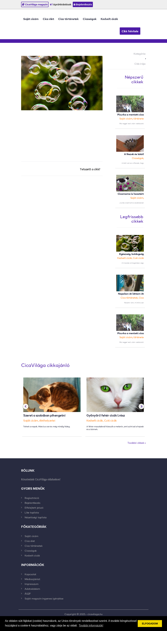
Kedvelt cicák (109, 19)
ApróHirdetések (60, 4)
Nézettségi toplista (36, 517)
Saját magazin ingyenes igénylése (44, 598)
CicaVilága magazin (35, 4)
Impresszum (31, 583)
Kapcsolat (30, 574)
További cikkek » (137, 442)
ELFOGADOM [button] (150, 623)
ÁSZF (28, 593)
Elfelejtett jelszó (34, 507)
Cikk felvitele (130, 31)
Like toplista (32, 512)
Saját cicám (31, 19)
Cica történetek (68, 19)
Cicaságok (89, 19)
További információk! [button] (91, 625)
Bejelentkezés (83, 4)
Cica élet (48, 19)
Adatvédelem (32, 588)
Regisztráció (32, 497)
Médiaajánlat (32, 579)
